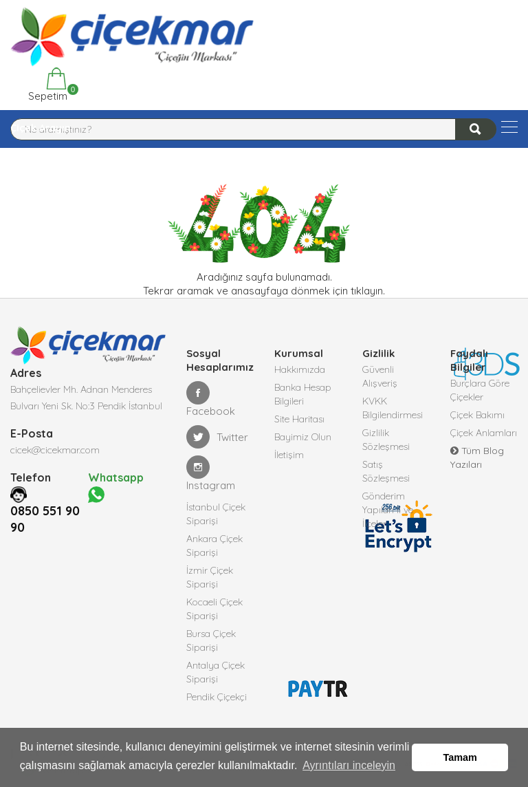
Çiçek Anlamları (483, 433)
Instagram (210, 473)
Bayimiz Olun (302, 437)
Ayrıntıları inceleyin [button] (348, 765)
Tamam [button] (460, 757)
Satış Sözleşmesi (386, 471)
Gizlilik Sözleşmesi (386, 440)
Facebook (210, 399)
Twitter (217, 437)
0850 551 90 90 (45, 519)
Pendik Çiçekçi (216, 697)
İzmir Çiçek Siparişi (209, 577)
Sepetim (46, 85)
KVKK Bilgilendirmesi (392, 408)
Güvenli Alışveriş (379, 376)
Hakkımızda (299, 369)
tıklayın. (368, 290)
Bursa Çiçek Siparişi (211, 640)
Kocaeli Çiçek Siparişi (214, 609)
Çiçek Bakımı (477, 415)
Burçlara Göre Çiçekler (479, 390)
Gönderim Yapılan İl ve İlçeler (387, 510)
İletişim (289, 455)
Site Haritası (299, 419)
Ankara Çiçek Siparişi (214, 545)
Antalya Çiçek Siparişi (215, 672)
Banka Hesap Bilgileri (302, 394)
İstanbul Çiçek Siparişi (215, 514)
